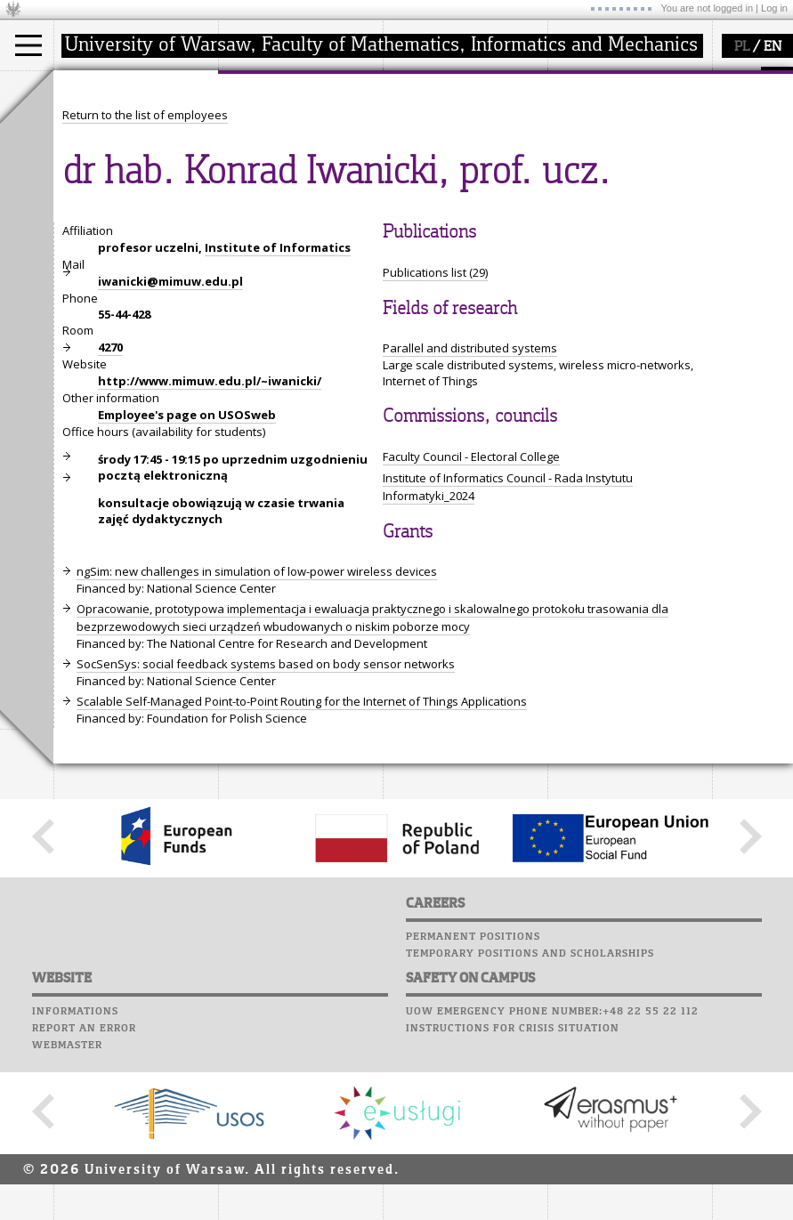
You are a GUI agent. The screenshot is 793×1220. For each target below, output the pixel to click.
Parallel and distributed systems (470, 513)
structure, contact (287, 139)
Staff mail (583, 147)
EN (772, 47)
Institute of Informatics (278, 412)
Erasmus (99, 171)
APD (656, 80)
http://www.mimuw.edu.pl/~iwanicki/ (209, 545)
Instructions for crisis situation (512, 1192)
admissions (107, 187)
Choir (567, 181)
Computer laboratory (619, 114)
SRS (625, 80)
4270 (110, 512)
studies (93, 87)
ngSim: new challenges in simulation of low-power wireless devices (257, 736)
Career (572, 164)
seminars (430, 139)
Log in (774, 8)
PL (741, 47)
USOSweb (577, 80)
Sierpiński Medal (450, 187)
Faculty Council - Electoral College (471, 621)
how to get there (284, 123)
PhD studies (108, 155)
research (428, 87)
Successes (580, 198)
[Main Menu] (28, 45)
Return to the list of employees (145, 279)
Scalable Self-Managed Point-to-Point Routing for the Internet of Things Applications (302, 866)
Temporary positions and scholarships (530, 1117)
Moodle (573, 97)
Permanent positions (473, 1100)
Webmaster (67, 1209)
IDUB (418, 203)
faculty (256, 87)
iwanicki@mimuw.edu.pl (170, 446)
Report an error (84, 1192)
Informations (75, 1175)
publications (438, 155)
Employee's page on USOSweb (187, 579)
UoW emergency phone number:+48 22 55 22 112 (552, 1175)
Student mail (592, 130)
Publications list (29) (435, 437)
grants (422, 171)
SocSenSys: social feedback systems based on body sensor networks (266, 828)
